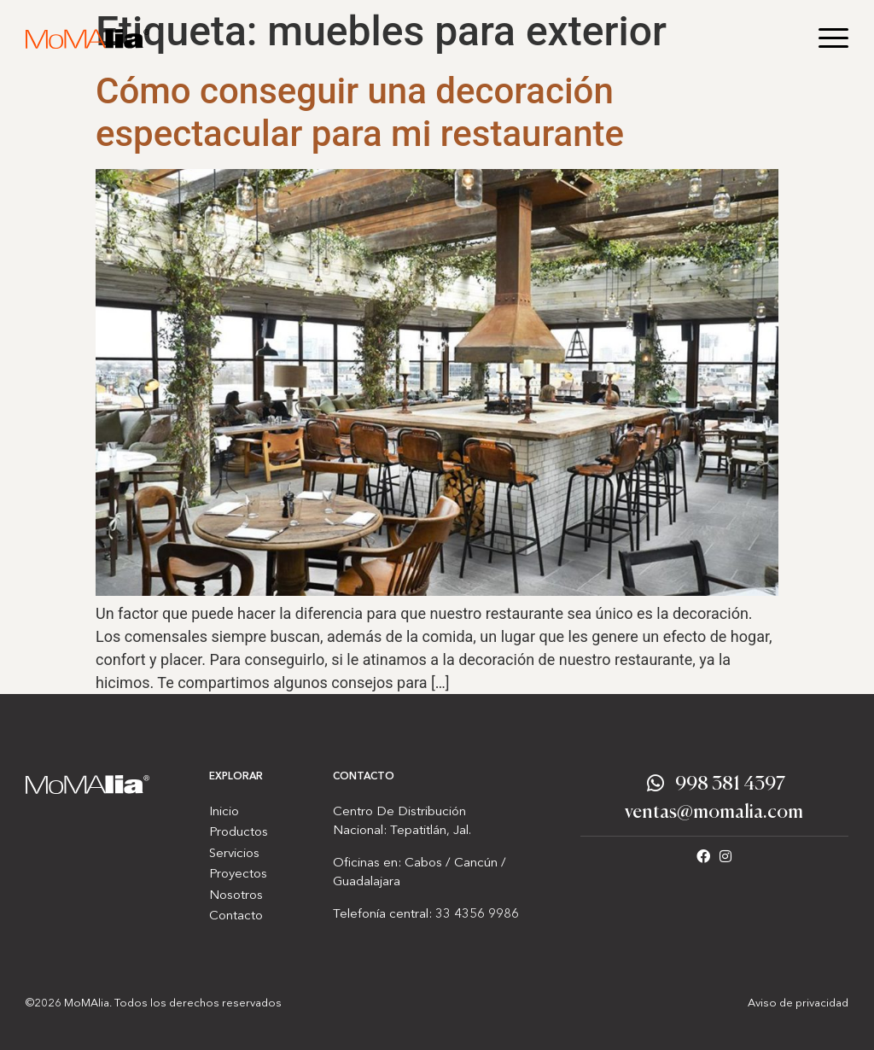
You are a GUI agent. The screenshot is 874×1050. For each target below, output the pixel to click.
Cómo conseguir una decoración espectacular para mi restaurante (360, 112)
